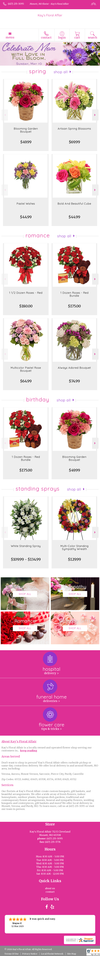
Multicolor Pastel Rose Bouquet (26, 369)
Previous (4, 115)
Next (95, 115)
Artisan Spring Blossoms (74, 128)
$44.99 (26, 217)
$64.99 (26, 381)
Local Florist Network (52, 953)
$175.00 (74, 306)
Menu (10, 37)
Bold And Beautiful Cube (74, 203)
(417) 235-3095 (16, 3)
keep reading (28, 750)
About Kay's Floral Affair (19, 741)
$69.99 (74, 142)
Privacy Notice (29, 953)
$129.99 (74, 559)
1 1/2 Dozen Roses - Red (25, 292)
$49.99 (25, 142)
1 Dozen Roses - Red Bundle (74, 294)
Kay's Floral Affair (50, 15)
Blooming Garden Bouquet (26, 130)
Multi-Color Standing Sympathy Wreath (74, 547)
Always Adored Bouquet (74, 367)
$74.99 (74, 381)
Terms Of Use (11, 953)
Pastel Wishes (26, 203)
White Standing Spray (26, 546)
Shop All (61, 72)
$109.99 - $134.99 (26, 559)
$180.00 (25, 306)
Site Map (71, 953)
